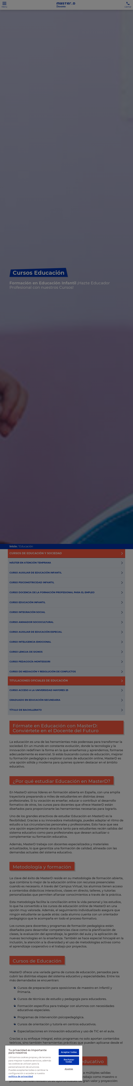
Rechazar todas (69, 1061)
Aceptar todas (69, 1052)
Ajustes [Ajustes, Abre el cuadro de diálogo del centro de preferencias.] (69, 1070)
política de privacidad (20, 1076)
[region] (43, 1063)
